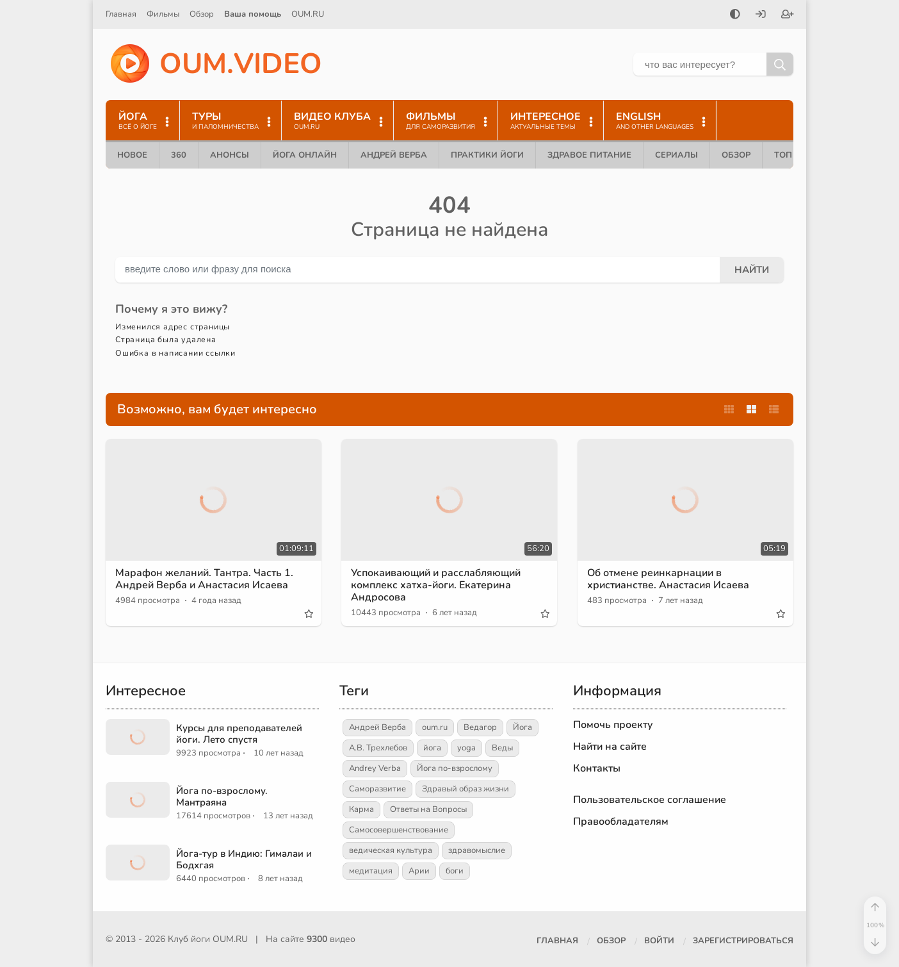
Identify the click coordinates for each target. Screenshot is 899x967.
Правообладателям (620, 821)
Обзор (202, 14)
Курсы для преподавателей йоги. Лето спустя (239, 734)
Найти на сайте (610, 747)
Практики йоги (487, 155)
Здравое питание (589, 155)
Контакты (596, 768)
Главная (121, 14)
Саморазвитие (377, 789)
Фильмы (163, 14)
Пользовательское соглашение (649, 800)
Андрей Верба (393, 155)
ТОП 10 (789, 155)
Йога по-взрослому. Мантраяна (222, 796)
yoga (466, 748)
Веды (502, 748)
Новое (132, 155)
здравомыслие (476, 850)
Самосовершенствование (398, 830)
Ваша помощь (252, 14)
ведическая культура (390, 850)
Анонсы (229, 155)
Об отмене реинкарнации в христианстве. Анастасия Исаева (668, 579)
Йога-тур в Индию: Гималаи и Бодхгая (244, 859)
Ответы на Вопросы (428, 809)
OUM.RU (307, 14)
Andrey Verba (375, 768)
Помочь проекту (613, 725)
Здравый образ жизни (465, 789)
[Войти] (761, 15)
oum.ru (435, 727)
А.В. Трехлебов (378, 748)
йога (432, 748)
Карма (361, 809)
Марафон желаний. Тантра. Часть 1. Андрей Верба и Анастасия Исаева (204, 579)
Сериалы (676, 155)
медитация (371, 871)
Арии (419, 871)
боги (455, 871)
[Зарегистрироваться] (787, 15)
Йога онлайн (305, 155)
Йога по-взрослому (454, 768)
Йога (522, 727)
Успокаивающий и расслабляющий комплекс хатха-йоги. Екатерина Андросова (436, 585)
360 (178, 155)
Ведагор (480, 727)
